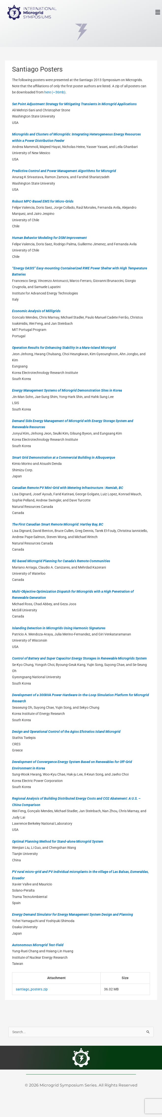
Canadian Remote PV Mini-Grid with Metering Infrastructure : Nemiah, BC (67, 488)
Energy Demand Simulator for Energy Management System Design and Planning (72, 914)
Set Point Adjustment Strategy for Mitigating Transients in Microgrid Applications (74, 104)
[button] (158, 12)
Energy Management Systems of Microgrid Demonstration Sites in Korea (67, 390)
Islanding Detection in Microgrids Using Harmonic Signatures (58, 628)
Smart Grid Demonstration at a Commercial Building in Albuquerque (63, 457)
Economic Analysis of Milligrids (36, 311)
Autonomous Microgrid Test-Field (37, 945)
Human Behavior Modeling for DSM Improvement (49, 238)
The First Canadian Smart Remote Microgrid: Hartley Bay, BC (57, 524)
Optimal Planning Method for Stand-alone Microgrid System (57, 841)
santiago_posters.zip (32, 989)
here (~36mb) (54, 92)
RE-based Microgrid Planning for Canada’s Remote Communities (61, 561)
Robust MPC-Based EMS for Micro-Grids (43, 201)
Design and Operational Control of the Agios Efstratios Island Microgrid (66, 732)
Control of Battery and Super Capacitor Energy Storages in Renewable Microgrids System (79, 658)
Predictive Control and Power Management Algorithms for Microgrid (64, 171)
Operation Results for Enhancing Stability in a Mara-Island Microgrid (64, 348)
